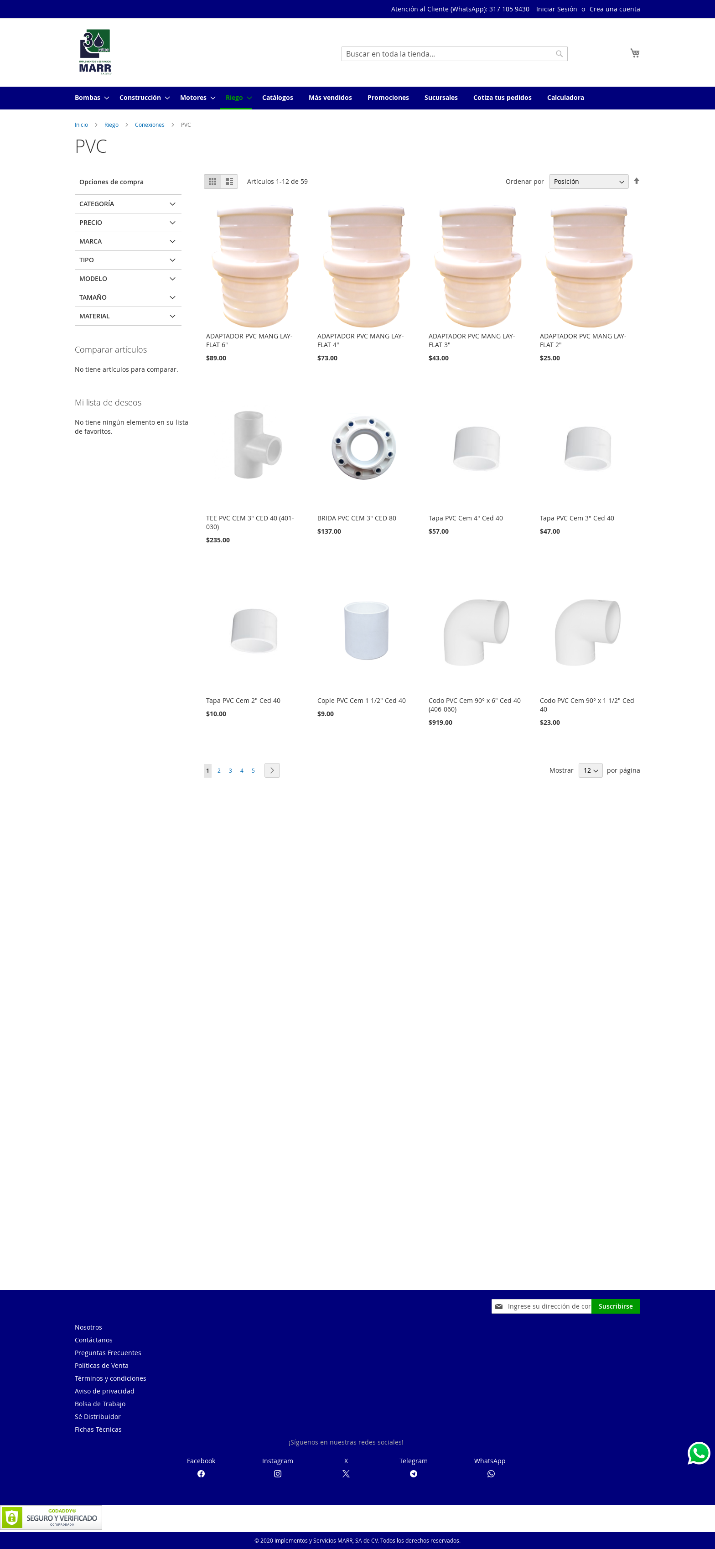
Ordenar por (525, 181)
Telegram (413, 1460)
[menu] (357, 98)
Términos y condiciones (110, 1378)
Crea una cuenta (615, 9)
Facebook (201, 1460)
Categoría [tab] (96, 203)
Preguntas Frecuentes (108, 1352)
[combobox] (455, 54)
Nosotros (88, 1327)
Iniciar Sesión (556, 9)
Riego (112, 124)
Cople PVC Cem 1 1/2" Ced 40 (361, 700)
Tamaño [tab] (93, 297)
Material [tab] (94, 316)
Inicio (82, 124)
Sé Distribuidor (98, 1416)
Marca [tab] (90, 241)
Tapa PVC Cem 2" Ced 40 (243, 700)
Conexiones (150, 124)
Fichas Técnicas (98, 1429)
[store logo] (95, 52)
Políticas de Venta (102, 1365)
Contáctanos (94, 1340)
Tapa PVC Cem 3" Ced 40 (577, 518)
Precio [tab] (90, 222)
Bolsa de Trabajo (100, 1403)
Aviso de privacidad (105, 1391)
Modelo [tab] (93, 278)
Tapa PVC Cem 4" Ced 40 (466, 518)
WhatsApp (490, 1460)
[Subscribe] (615, 1306)
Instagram (277, 1460)
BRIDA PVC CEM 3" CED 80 (356, 518)
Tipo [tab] (86, 259)
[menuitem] (89, 97)
